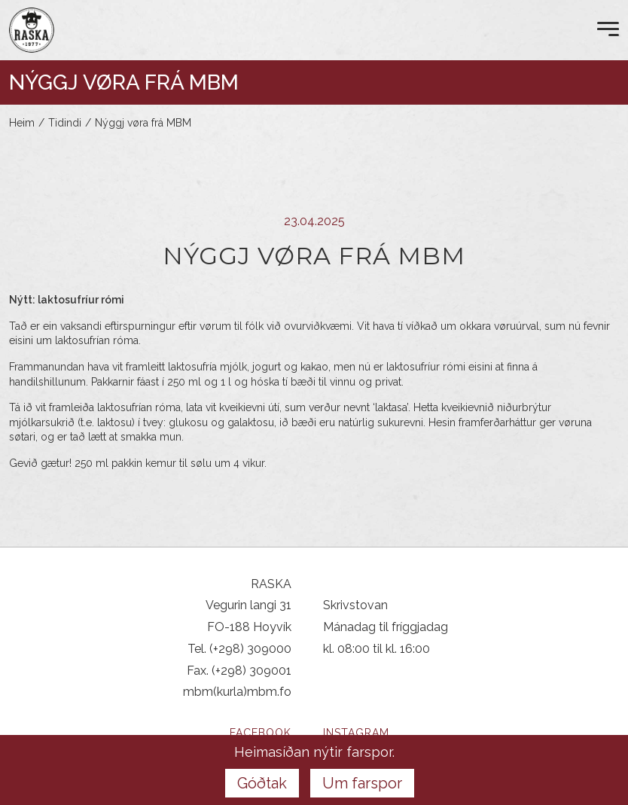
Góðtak (262, 783)
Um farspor (362, 783)
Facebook (260, 733)
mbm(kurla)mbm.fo (237, 692)
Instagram (356, 733)
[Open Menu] (608, 30)
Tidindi (64, 123)
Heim (22, 123)
